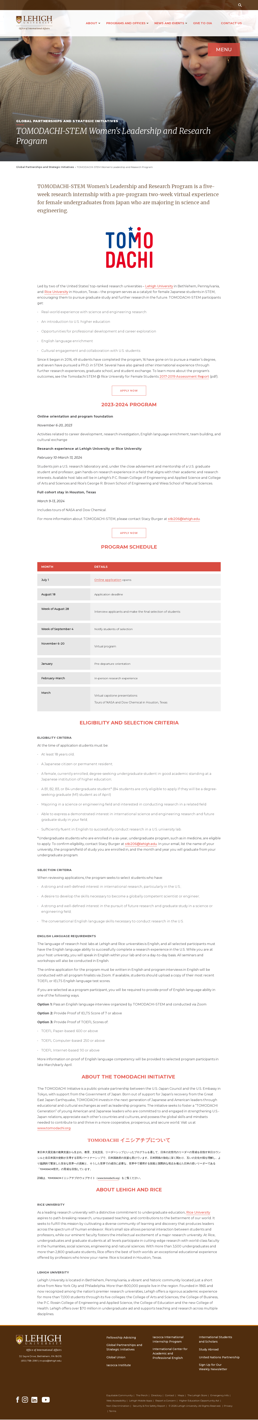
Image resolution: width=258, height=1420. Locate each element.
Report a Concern (165, 1400)
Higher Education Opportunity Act (199, 1400)
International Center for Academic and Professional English (170, 1354)
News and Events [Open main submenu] (169, 23)
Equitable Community (119, 1395)
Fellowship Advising (121, 1338)
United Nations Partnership (219, 1358)
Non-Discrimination (117, 1406)
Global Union (115, 1358)
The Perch (142, 1395)
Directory (156, 1395)
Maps (181, 1395)
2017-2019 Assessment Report (184, 376)
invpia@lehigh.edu (50, 1361)
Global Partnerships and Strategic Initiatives (45, 167)
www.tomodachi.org (54, 1128)
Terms (112, 1411)
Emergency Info (219, 1395)
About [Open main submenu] (91, 23)
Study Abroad (208, 1350)
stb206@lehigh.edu (184, 519)
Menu (221, 53)
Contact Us (231, 23)
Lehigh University (159, 286)
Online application (107, 580)
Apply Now (129, 390)
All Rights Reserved (209, 1406)
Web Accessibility (116, 1400)
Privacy (228, 1406)
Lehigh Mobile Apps (140, 1400)
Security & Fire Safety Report (149, 1406)
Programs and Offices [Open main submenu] (126, 23)
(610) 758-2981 (29, 1361)
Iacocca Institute (118, 1365)
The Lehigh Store (197, 1395)
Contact (169, 1395)
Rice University (56, 292)
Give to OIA (202, 23)
